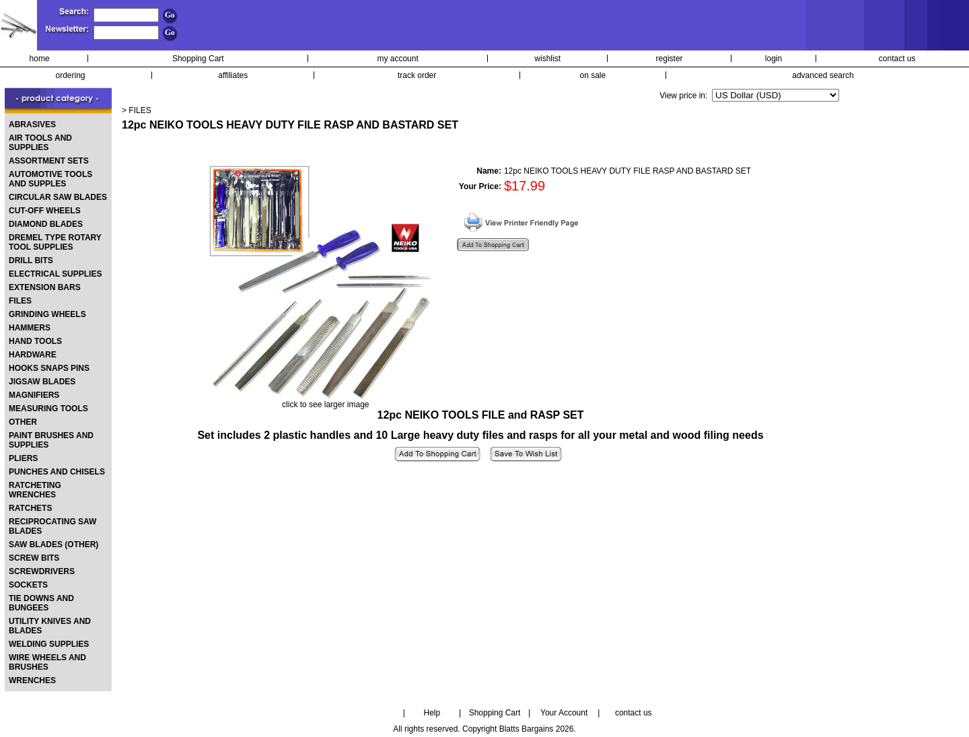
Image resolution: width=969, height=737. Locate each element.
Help (432, 712)
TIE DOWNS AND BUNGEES (41, 603)
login (773, 58)
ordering (70, 75)
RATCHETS (30, 508)
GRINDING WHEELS (47, 314)
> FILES (136, 110)
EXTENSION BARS (45, 287)
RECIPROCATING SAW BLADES (52, 526)
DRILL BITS (31, 260)
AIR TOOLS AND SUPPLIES (40, 142)
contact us (897, 58)
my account (397, 58)
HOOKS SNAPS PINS (49, 368)
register (669, 58)
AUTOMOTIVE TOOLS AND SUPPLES (50, 179)
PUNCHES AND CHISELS (57, 472)
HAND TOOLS (35, 341)
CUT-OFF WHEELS (45, 210)
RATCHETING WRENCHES (35, 490)
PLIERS (23, 458)
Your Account (563, 712)
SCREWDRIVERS (42, 571)
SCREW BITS (34, 558)
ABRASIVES (32, 124)
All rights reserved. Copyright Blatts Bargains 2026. (484, 729)
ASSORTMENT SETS (49, 161)
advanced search (822, 75)
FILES (20, 301)
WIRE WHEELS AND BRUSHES (47, 662)
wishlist (547, 58)
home (40, 58)
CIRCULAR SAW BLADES (58, 197)
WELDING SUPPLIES (49, 644)
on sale (593, 75)
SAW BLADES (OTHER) (53, 544)
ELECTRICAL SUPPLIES (55, 274)
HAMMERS (29, 327)
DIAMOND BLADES (46, 224)
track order (417, 75)
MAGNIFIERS (34, 395)
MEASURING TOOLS (48, 408)
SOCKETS (28, 585)
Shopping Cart (198, 58)
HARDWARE (33, 354)
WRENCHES (32, 680)
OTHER (23, 422)
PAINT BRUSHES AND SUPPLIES (51, 440)
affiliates (233, 75)
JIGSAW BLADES (42, 381)
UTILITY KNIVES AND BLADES (50, 626)
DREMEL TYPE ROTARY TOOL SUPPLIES (55, 242)
